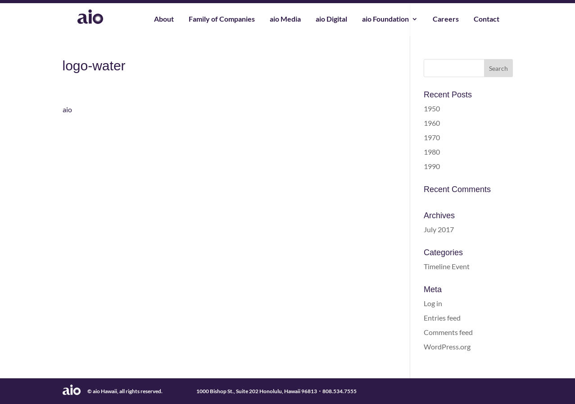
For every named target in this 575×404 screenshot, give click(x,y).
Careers (446, 19)
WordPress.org (447, 346)
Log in (433, 303)
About (164, 19)
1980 (432, 151)
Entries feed (442, 317)
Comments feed (448, 332)
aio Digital (331, 19)
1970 (432, 137)
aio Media (285, 19)
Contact (486, 19)
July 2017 (439, 229)
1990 (432, 166)
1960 (432, 123)
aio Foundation (385, 19)
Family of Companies (222, 19)
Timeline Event (447, 266)
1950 (432, 108)
